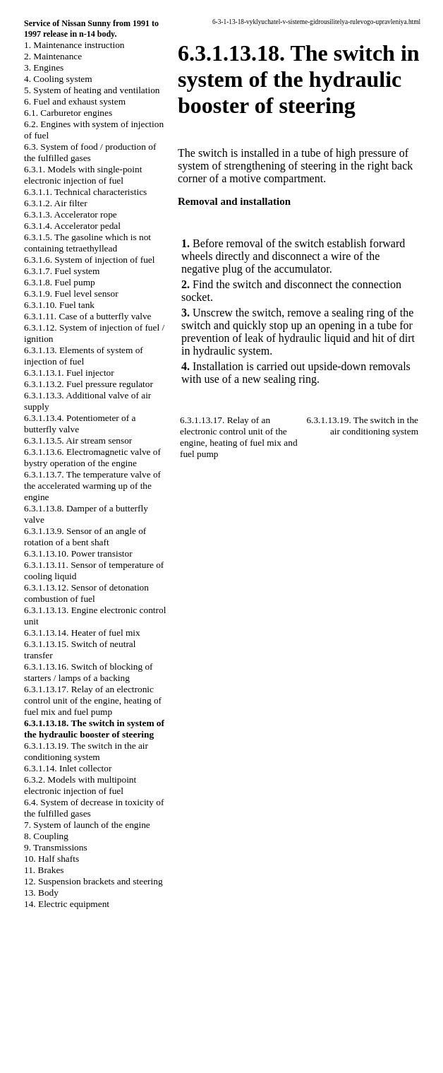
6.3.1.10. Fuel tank (59, 305)
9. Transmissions (55, 847)
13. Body (41, 892)
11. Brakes (44, 870)
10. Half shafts (51, 858)
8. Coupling (46, 836)
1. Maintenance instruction (74, 45)
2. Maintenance (53, 56)
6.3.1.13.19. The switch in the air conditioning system (86, 751)
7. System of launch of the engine (87, 824)
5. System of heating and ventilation (91, 90)
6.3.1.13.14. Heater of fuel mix (82, 632)
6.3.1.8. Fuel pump (59, 282)
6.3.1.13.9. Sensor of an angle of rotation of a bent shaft (85, 536)
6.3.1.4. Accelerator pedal (72, 225)
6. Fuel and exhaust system (75, 101)
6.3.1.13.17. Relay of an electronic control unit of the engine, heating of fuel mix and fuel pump (93, 700)
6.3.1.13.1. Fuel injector (69, 372)
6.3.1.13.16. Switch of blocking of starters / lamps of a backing (88, 672)
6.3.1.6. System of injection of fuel (89, 259)
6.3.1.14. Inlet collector (67, 768)
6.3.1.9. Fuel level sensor (71, 293)
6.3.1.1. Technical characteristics (85, 191)
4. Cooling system (58, 78)
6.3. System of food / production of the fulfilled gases (90, 152)
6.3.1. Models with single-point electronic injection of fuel (83, 175)
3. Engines (43, 67)
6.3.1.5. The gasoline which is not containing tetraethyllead (87, 243)
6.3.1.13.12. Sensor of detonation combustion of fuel (86, 593)
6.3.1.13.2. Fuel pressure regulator (88, 384)
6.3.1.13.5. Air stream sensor (78, 440)
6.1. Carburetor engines (68, 112)
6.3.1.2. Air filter (55, 203)
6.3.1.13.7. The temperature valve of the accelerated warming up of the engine (92, 485)
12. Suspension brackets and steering (93, 881)
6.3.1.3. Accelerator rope (70, 214)
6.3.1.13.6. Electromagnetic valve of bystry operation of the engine (92, 457)
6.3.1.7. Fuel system (61, 271)
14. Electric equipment (66, 904)
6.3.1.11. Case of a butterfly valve (88, 316)
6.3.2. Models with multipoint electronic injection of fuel (80, 785)
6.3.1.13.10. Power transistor (78, 553)
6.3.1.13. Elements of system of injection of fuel (83, 356)
